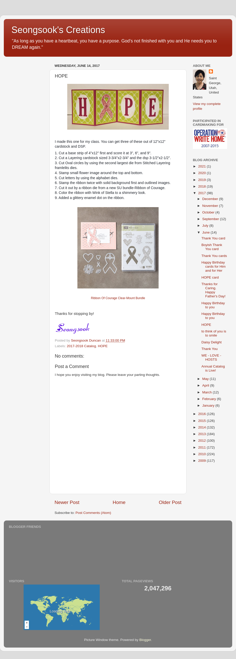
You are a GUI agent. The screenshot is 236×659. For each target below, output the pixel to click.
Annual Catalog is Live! (213, 368)
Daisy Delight (211, 342)
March (207, 392)
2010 (202, 454)
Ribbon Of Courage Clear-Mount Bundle (118, 298)
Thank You (209, 349)
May (206, 379)
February (209, 399)
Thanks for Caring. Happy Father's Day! (213, 290)
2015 (202, 421)
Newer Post (67, 502)
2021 (202, 166)
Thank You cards (214, 256)
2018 (202, 186)
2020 (202, 173)
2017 (202, 193)
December (210, 199)
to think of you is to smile (213, 333)
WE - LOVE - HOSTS (211, 357)
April (206, 385)
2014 (202, 427)
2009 (202, 461)
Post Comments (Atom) (93, 513)
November (210, 206)
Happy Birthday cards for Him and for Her (213, 266)
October (208, 212)
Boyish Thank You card (211, 247)
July (205, 225)
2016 (202, 414)
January (208, 405)
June (206, 232)
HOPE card (210, 277)
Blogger (145, 640)
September (211, 219)
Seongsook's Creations (58, 30)
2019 (202, 180)
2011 (202, 447)
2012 (202, 440)
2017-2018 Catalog (81, 346)
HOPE (103, 346)
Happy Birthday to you (213, 305)
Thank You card (213, 238)
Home (119, 502)
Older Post (170, 502)
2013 (202, 434)
